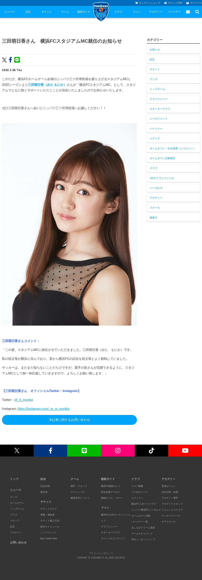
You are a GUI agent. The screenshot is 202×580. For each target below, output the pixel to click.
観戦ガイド (83, 11)
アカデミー (155, 11)
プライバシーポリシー (101, 553)
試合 (28, 11)
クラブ (118, 11)
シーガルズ (156, 187)
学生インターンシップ (143, 539)
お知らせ (155, 49)
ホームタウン (17, 503)
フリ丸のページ (139, 492)
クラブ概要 (137, 486)
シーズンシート (159, 118)
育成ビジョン (169, 486)
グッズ (153, 79)
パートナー (174, 11)
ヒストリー (137, 498)
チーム (65, 11)
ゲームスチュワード (142, 533)
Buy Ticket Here (48, 538)
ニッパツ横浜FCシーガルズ (146, 509)
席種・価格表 (47, 514)
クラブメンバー (159, 98)
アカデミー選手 (170, 498)
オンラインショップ (147, 3)
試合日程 (45, 486)
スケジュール (78, 492)
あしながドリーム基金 (143, 527)
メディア (155, 138)
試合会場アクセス (110, 492)
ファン (137, 11)
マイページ (194, 3)
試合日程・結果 (170, 492)
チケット (46, 11)
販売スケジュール (49, 526)
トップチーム (157, 89)
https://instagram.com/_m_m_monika (43, 408)
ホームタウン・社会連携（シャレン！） (173, 148)
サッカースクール (171, 515)
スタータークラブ (160, 108)
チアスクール (169, 521)
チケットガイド (48, 508)
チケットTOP (173, 3)
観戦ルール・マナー (111, 498)
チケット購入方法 (49, 520)
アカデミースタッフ (172, 504)
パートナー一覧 (139, 521)
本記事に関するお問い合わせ (69, 419)
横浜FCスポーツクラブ (143, 504)
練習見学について (80, 498)
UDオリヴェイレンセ (162, 178)
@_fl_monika (23, 399)
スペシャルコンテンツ (113, 538)
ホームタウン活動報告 (162, 158)
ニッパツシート (48, 532)
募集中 (153, 217)
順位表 (44, 492)
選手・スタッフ (79, 486)
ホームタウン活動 (140, 515)
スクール (155, 207)
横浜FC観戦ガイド (111, 486)
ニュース (9, 11)
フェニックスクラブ (172, 509)
